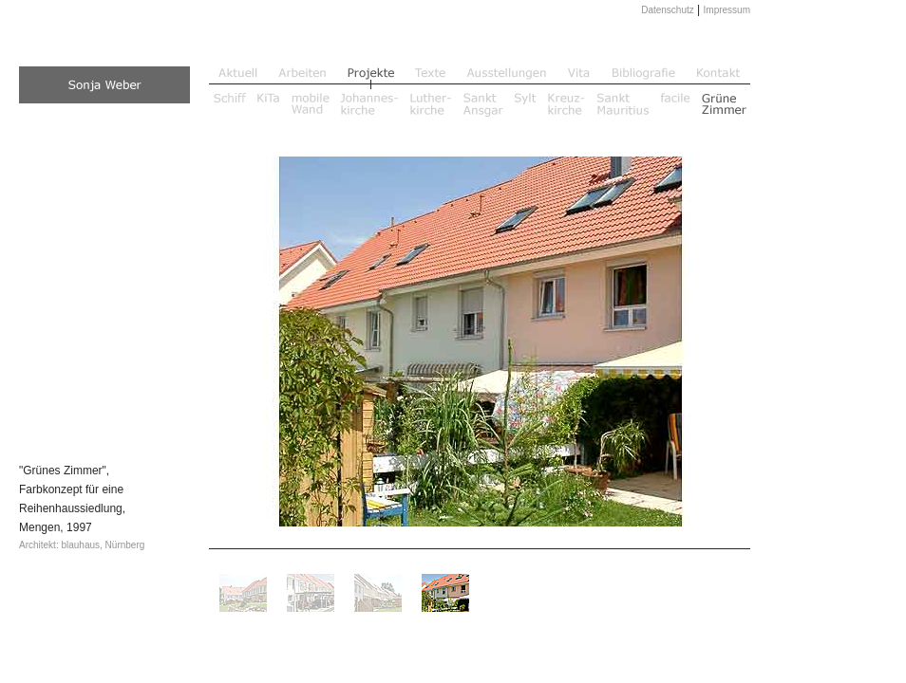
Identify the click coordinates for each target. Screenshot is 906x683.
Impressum (727, 10)
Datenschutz (667, 10)
